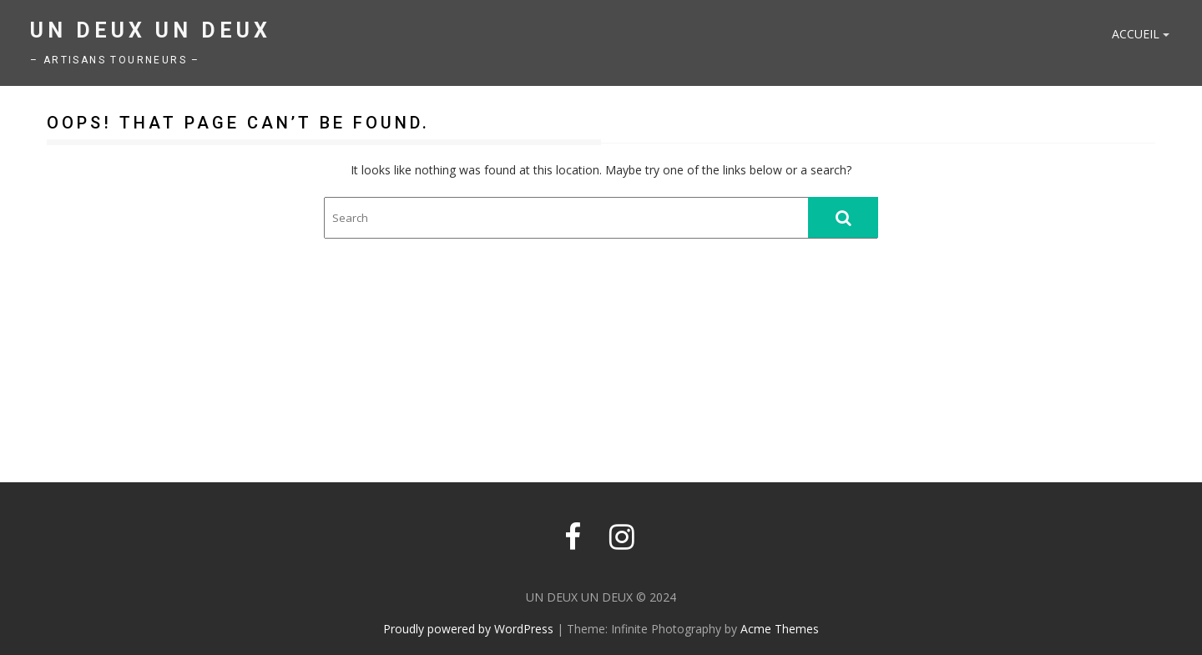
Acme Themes (779, 629)
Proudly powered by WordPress (468, 629)
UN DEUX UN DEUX (150, 30)
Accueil (1135, 34)
